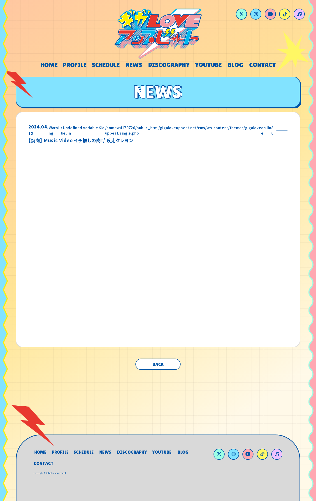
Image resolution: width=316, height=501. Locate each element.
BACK (158, 364)
